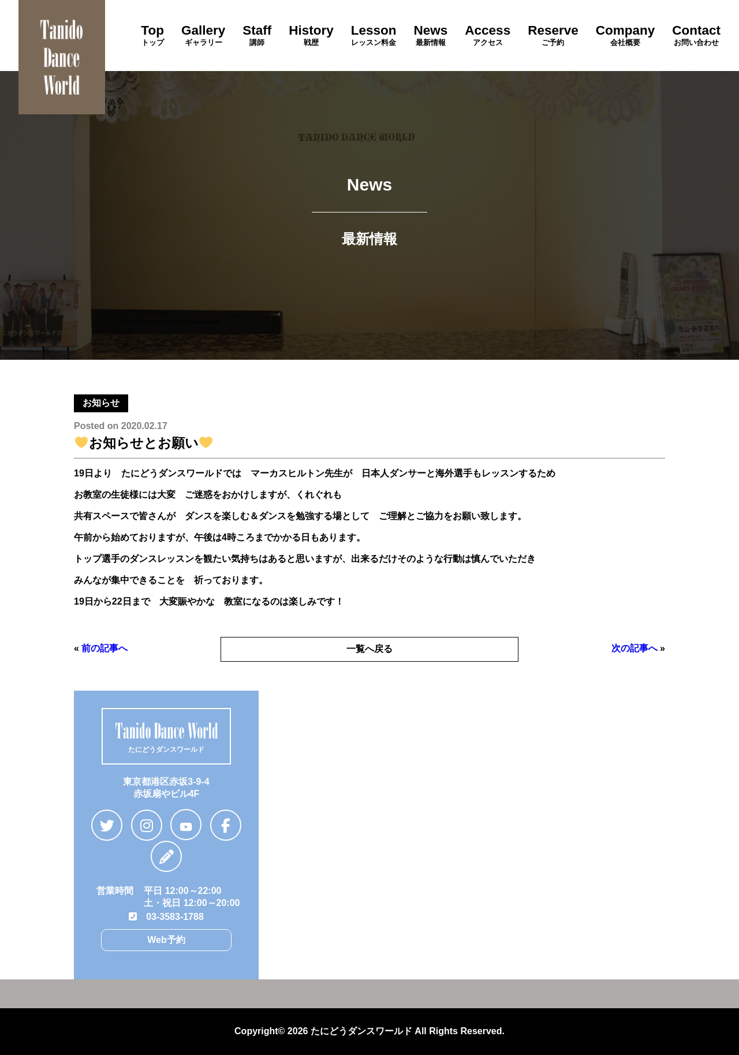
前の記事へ (104, 648)
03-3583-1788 (166, 917)
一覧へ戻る (369, 649)
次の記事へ (634, 648)
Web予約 (166, 940)
